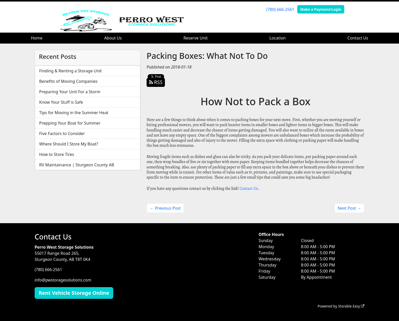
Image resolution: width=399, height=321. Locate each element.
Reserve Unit (195, 38)
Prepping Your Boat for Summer (69, 123)
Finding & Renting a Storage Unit (70, 71)
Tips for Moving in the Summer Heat (73, 112)
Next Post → (349, 208)
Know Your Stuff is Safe (61, 102)
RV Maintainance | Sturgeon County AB (76, 165)
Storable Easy (351, 305)
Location (277, 38)
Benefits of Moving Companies (68, 81)
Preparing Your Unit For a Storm (69, 92)
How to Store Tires (56, 154)
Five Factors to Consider (62, 133)
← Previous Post (165, 208)
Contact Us (357, 38)
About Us (113, 38)
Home (36, 38)
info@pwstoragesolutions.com (64, 280)
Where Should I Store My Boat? (68, 144)
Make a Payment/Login (320, 9)
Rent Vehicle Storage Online (74, 292)
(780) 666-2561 (280, 9)
